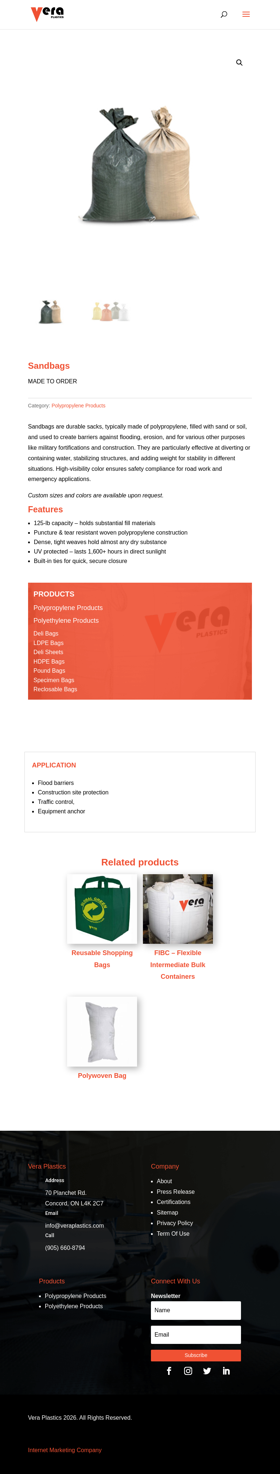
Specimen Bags (54, 680)
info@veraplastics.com (74, 1226)
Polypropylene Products (78, 405)
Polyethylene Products (66, 620)
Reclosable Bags (55, 689)
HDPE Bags (49, 661)
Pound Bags (49, 671)
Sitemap (167, 1212)
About (164, 1181)
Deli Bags (46, 633)
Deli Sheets (48, 652)
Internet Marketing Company (65, 1450)
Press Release (176, 1192)
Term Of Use (173, 1234)
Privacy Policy (175, 1223)
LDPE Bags (49, 643)
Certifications (173, 1202)
